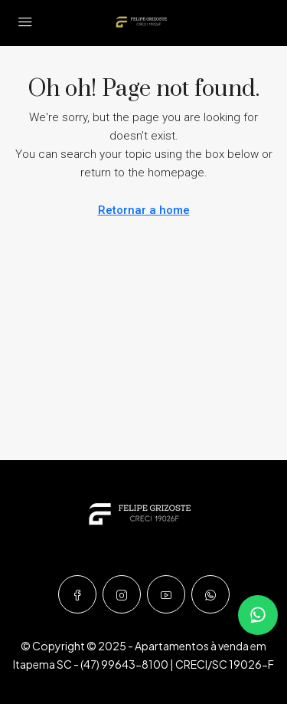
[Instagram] (122, 594)
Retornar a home (144, 210)
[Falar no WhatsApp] (258, 615)
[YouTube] (166, 594)
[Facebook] (77, 594)
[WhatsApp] (210, 594)
